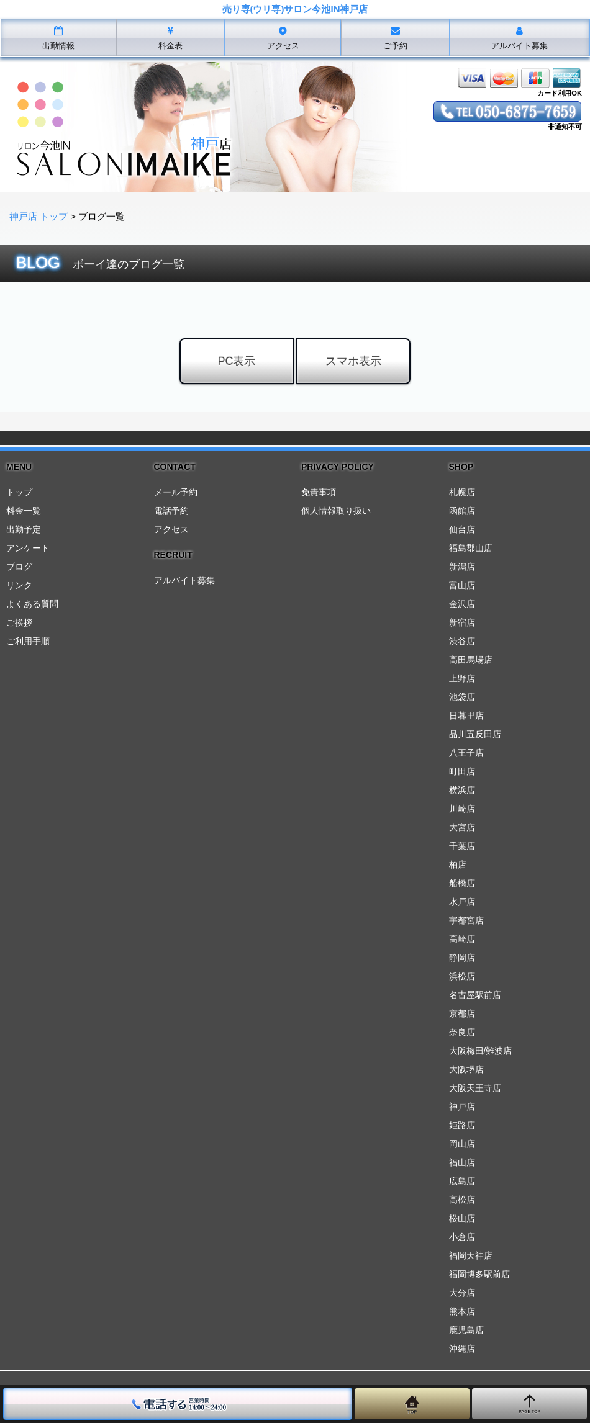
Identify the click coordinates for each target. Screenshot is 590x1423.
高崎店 (462, 939)
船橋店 (462, 883)
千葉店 (462, 846)
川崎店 (462, 809)
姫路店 (462, 1125)
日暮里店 (466, 715)
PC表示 (236, 361)
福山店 (462, 1162)
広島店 (462, 1181)
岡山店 (462, 1144)
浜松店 (462, 976)
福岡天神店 (470, 1255)
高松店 (462, 1200)
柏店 (457, 864)
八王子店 (466, 753)
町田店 (462, 771)
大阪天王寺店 (475, 1088)
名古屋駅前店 (475, 995)
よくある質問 (32, 604)
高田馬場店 (470, 660)
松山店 (462, 1218)
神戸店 (462, 1106)
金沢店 (462, 604)
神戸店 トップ (38, 216)
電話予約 (171, 511)
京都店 (462, 1013)
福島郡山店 (470, 548)
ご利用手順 (28, 641)
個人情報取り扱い (336, 511)
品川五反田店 (475, 734)
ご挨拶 (19, 622)
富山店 (462, 585)
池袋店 (462, 697)
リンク (19, 585)
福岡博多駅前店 (479, 1274)
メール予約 (175, 492)
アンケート (28, 548)
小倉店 (462, 1237)
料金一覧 (23, 511)
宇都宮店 (466, 920)
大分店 (462, 1293)
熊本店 (462, 1311)
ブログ (19, 567)
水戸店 (462, 902)
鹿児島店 (466, 1330)
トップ (19, 492)
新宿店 (462, 622)
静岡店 (462, 958)
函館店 (462, 511)
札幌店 (462, 492)
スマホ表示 (353, 361)
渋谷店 (462, 641)
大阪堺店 (466, 1069)
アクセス (171, 529)
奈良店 (462, 1032)
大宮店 (462, 827)
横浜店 (462, 790)
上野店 (462, 678)
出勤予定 (23, 529)
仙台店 (462, 529)
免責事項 (318, 492)
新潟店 (462, 567)
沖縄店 (462, 1348)
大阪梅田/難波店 (480, 1051)
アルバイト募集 (184, 580)
